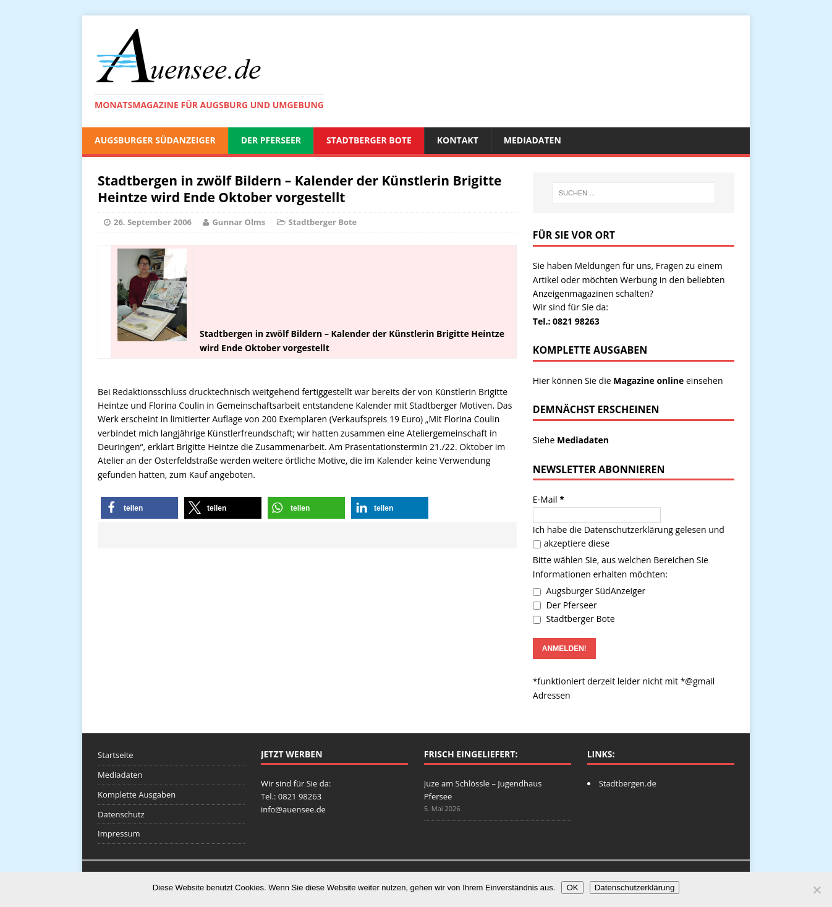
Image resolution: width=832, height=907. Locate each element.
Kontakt (457, 140)
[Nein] (816, 890)
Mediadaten (532, 140)
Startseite (116, 754)
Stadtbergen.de (627, 783)
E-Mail (548, 499)
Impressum (119, 833)
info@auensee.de (293, 809)
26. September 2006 (153, 222)
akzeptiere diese (571, 543)
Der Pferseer (271, 140)
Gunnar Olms (238, 222)
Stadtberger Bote (369, 140)
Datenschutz (121, 814)
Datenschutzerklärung (628, 529)
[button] (139, 508)
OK (572, 887)
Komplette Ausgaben (137, 794)
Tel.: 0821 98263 (566, 321)
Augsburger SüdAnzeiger (155, 140)
